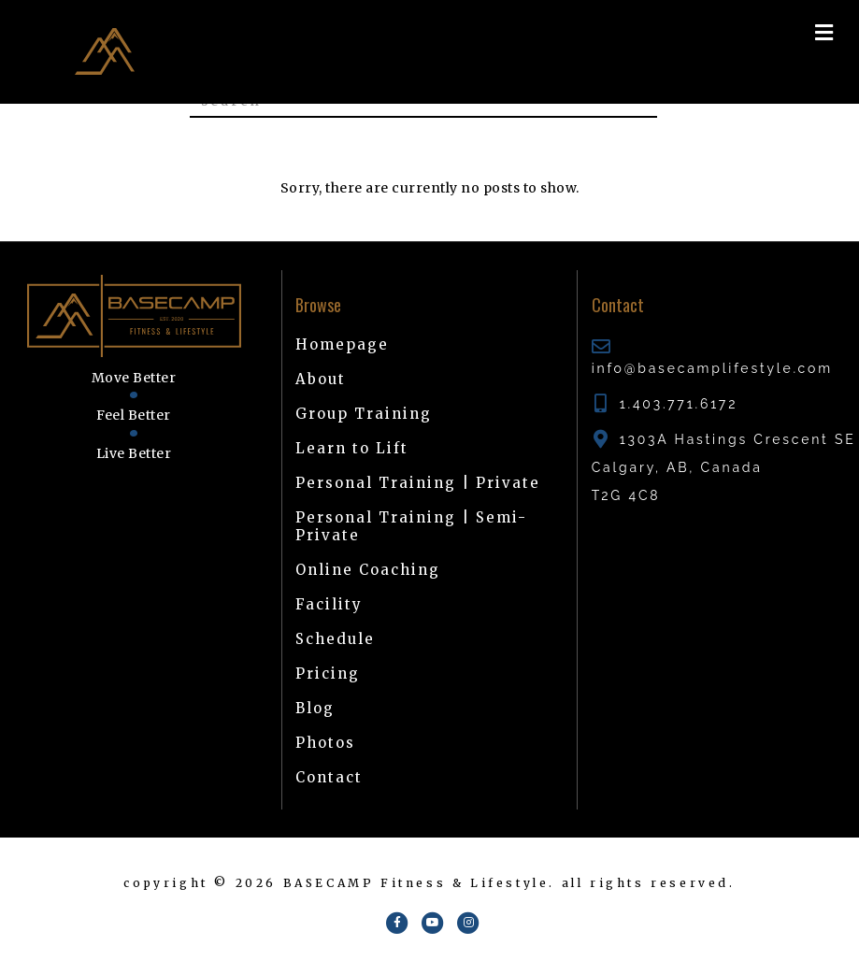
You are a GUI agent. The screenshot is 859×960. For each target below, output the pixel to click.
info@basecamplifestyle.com (712, 368)
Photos (325, 743)
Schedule (335, 639)
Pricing (327, 673)
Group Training (363, 414)
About (320, 379)
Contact (329, 777)
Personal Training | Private (417, 483)
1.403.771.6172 (679, 403)
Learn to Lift (351, 448)
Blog (315, 708)
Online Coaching (367, 570)
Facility (329, 604)
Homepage (342, 344)
